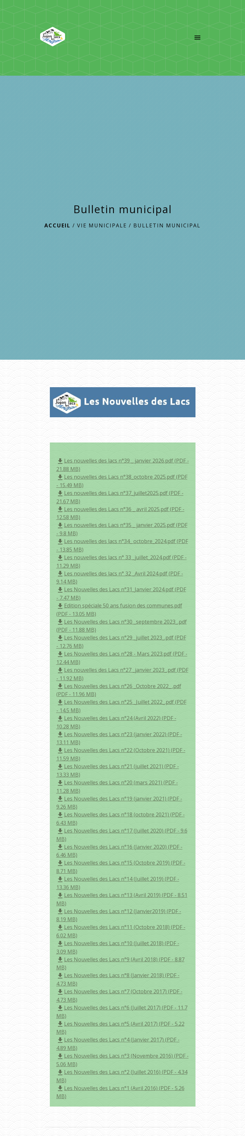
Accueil (57, 225)
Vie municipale (102, 225)
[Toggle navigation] (197, 38)
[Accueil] (52, 37)
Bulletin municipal (167, 225)
